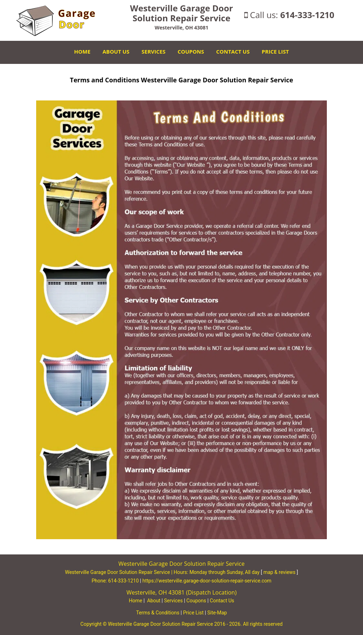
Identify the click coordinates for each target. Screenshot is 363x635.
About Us (115, 51)
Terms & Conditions (157, 612)
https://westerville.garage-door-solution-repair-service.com (207, 581)
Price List (275, 51)
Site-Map (217, 612)
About (153, 600)
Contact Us (233, 51)
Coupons (191, 51)
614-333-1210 (307, 15)
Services (153, 51)
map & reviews (280, 572)
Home (82, 51)
